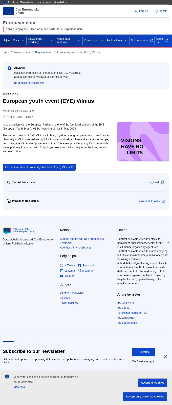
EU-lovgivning (125, 302)
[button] (160, 11)
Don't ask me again (143, 361)
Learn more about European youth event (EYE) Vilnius (37, 167)
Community (91, 40)
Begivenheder (43, 52)
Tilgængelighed (69, 302)
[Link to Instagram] (86, 271)
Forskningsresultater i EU (132, 312)
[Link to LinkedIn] (67, 271)
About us (162, 40)
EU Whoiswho (125, 317)
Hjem (7, 40)
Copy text (155, 182)
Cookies (65, 297)
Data (16, 40)
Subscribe (144, 352)
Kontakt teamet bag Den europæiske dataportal (82, 240)
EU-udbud (123, 307)
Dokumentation (142, 40)
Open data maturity (63, 40)
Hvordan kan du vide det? (52, 2)
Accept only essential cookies (145, 396)
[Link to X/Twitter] (67, 266)
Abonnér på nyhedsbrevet (75, 247)
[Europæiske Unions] (21, 11)
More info (19, 387)
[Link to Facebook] (86, 266)
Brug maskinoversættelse (29, 82)
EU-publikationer (127, 322)
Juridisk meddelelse (72, 292)
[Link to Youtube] (67, 276)
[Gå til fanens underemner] (23, 41)
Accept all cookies (152, 382)
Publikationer (114, 40)
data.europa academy (35, 40)
